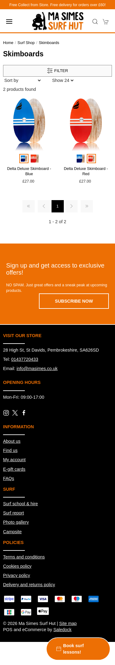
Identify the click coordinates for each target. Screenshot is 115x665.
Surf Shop (26, 43)
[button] (9, 21)
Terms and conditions (24, 556)
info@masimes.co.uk (37, 368)
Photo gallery (16, 522)
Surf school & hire (20, 503)
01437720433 (24, 359)
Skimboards (49, 43)
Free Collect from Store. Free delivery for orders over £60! (57, 5)
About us (12, 441)
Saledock (62, 629)
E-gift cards (14, 469)
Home (8, 43)
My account (14, 459)
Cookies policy (17, 566)
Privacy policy (16, 575)
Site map (68, 623)
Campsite (12, 531)
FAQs (8, 478)
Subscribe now (74, 301)
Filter (57, 71)
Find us (10, 450)
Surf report (13, 512)
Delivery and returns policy (29, 584)
